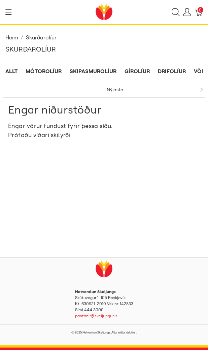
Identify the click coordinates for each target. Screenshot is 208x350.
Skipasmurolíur (93, 71)
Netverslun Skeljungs (96, 332)
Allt (11, 71)
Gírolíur (137, 71)
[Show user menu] (187, 12)
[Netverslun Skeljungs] (104, 11)
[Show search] (176, 12)
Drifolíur (172, 71)
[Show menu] (8, 12)
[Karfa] (199, 12)
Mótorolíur (44, 71)
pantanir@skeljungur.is (96, 315)
